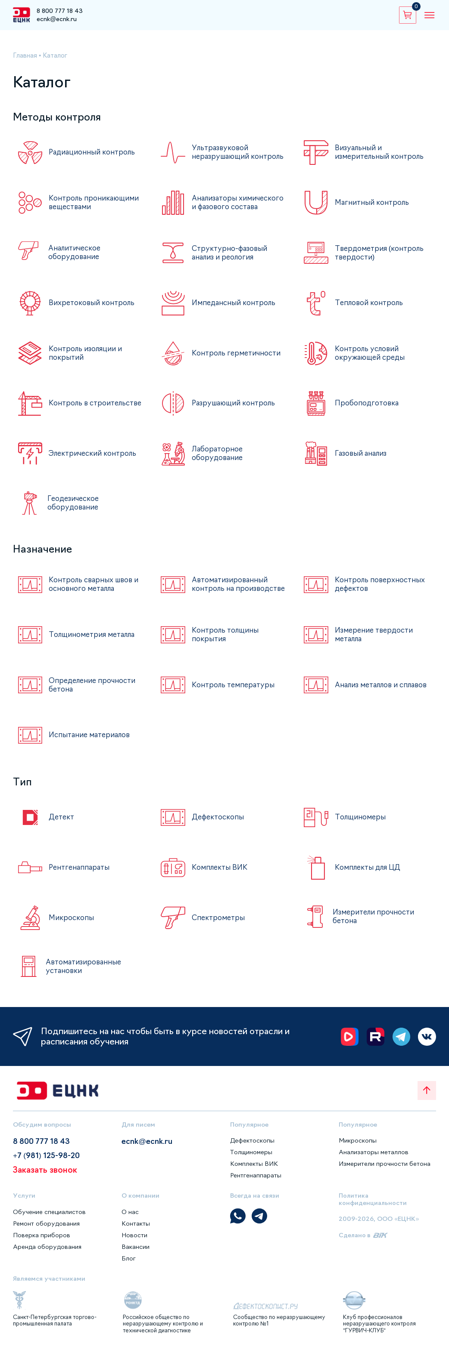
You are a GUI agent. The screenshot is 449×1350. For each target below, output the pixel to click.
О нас (130, 1213)
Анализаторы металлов (374, 1153)
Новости (134, 1236)
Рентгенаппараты (80, 869)
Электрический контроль (94, 453)
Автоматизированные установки (84, 967)
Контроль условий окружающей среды (371, 353)
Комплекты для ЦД (369, 869)
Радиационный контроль (93, 152)
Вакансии (136, 1248)
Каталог (58, 55)
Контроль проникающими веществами (95, 202)
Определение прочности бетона (93, 686)
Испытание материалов (91, 737)
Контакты (136, 1225)
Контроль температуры (234, 686)
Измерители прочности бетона (374, 918)
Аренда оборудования (47, 1248)
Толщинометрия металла (94, 636)
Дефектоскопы (219, 819)
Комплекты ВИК (220, 869)
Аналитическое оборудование (75, 252)
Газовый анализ (362, 453)
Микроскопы (71, 919)
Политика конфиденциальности (373, 1201)
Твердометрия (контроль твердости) (381, 252)
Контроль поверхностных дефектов (381, 583)
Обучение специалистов (50, 1213)
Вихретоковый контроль (92, 303)
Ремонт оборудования (47, 1225)
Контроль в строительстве (97, 403)
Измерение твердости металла (375, 636)
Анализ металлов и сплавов (368, 686)
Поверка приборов (42, 1236)
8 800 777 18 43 (60, 11)
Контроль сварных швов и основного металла (96, 583)
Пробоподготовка (367, 403)
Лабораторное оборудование (218, 453)
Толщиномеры (361, 819)
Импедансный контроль (234, 303)
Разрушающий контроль (235, 403)
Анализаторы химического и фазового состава (239, 202)
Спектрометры (219, 919)
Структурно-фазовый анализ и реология (230, 252)
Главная (26, 55)
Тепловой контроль (370, 303)
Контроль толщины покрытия (226, 636)
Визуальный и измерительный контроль (380, 152)
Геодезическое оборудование (73, 502)
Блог (129, 1260)
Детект (62, 819)
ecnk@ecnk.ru (57, 19)
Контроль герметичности (237, 353)
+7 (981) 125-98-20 (48, 1157)
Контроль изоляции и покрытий (87, 353)
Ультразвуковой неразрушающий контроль (240, 152)
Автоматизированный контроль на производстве (231, 585)
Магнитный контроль (373, 202)
